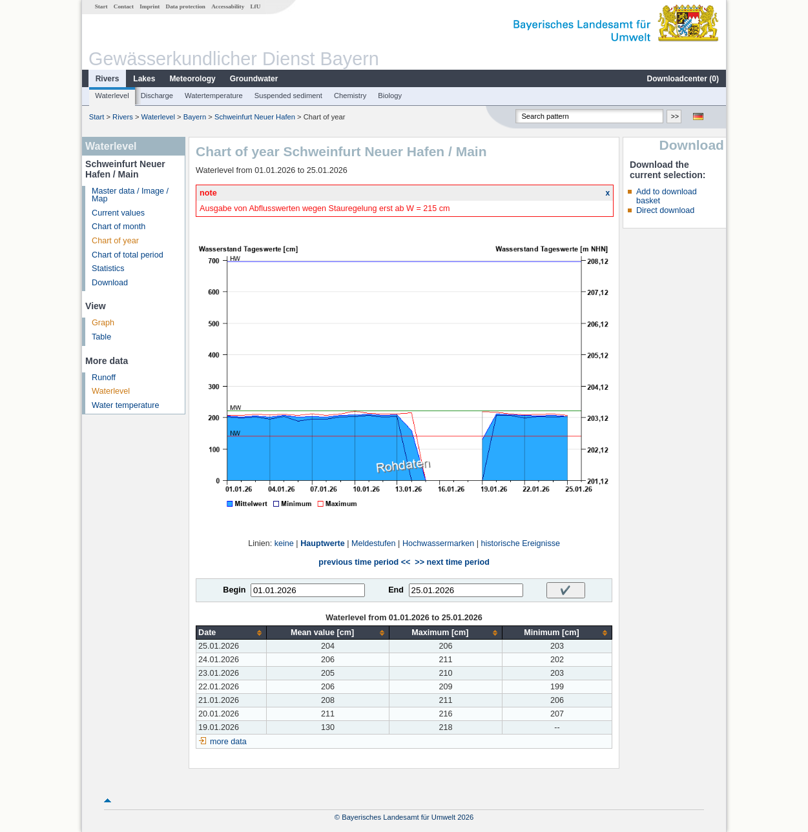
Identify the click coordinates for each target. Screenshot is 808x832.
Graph (103, 322)
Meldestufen (373, 543)
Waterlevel (112, 95)
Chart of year (115, 240)
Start (101, 6)
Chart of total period (127, 254)
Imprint (150, 6)
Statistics (108, 268)
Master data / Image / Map (130, 195)
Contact (124, 6)
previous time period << (364, 562)
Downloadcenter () (683, 78)
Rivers (107, 78)
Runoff (104, 377)
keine (284, 543)
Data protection (185, 6)
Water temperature (126, 405)
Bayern (194, 117)
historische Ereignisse (520, 543)
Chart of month (118, 226)
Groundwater (254, 78)
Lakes (144, 78)
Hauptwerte (322, 543)
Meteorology (192, 78)
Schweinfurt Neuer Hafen (254, 117)
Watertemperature (214, 95)
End (396, 589)
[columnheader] (231, 633)
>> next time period (452, 562)
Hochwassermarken (438, 543)
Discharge (157, 95)
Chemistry (350, 95)
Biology (390, 95)
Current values (118, 213)
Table (101, 336)
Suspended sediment (288, 95)
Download (110, 282)
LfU (255, 6)
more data (228, 741)
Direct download (665, 210)
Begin (234, 589)
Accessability (227, 6)
